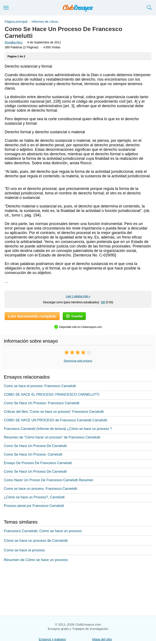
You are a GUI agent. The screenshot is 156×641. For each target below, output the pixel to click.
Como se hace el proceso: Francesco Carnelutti (40, 386)
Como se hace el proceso (24, 550)
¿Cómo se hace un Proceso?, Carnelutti (34, 497)
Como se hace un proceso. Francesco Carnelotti (40, 488)
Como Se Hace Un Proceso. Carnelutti (33, 454)
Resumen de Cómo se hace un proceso (36, 560)
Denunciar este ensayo (78, 360)
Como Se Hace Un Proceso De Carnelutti (35, 446)
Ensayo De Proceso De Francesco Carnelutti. (38, 463)
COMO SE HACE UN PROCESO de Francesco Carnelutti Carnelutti (55, 420)
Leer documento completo (32, 316)
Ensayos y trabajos (52, 639)
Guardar (74, 316)
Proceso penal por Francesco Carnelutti (34, 506)
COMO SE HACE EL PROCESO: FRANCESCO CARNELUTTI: (52, 394)
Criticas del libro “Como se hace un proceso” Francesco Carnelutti (54, 411)
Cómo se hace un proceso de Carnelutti (36, 541)
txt (103, 302)
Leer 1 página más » (78, 296)
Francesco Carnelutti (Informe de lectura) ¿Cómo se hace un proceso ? (58, 429)
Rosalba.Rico (13, 42)
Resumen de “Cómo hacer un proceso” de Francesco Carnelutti (52, 437)
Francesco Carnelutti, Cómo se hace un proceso (43, 531)
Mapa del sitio (102, 639)
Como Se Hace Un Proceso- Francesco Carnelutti (41, 403)
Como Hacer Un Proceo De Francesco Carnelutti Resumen (48, 480)
